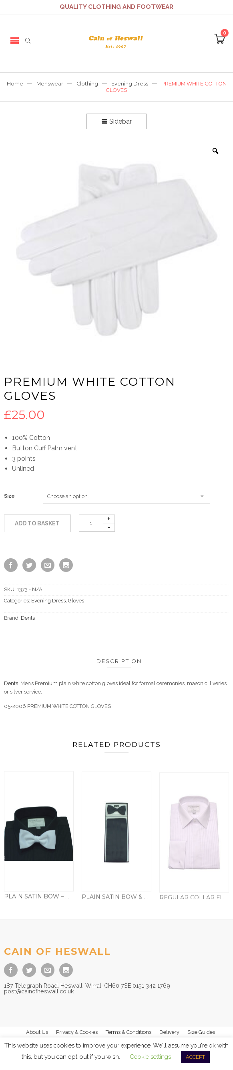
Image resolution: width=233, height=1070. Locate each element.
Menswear (49, 84)
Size (9, 496)
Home (15, 84)
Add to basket (37, 523)
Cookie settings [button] (150, 1056)
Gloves (76, 601)
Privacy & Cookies (77, 1032)
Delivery (169, 1032)
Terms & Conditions (128, 1032)
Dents (28, 618)
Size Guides (201, 1032)
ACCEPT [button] (195, 1057)
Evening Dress (129, 84)
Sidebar (116, 121)
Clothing (87, 84)
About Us (37, 1032)
